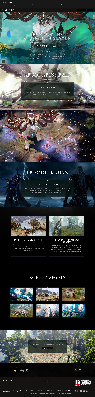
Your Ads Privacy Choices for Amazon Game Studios (58, 390)
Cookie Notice (41, 390)
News (24, 9)
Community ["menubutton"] (32, 9)
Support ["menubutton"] (41, 9)
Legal (26, 390)
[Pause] (3, 61)
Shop (90, 10)
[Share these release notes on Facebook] (79, 369)
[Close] (93, 2)
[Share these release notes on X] (75, 369)
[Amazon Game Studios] (6, 391)
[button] (21, 294)
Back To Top (47, 381)
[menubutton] (47, 386)
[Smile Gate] (16, 391)
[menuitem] (18, 10)
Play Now (82, 10)
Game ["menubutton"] (19, 9)
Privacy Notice (33, 390)
